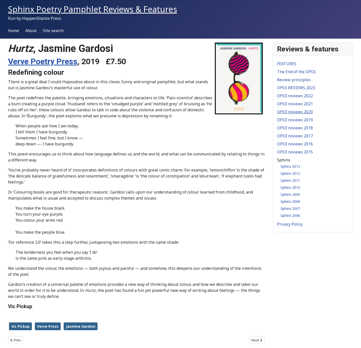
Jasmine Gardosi (80, 326)
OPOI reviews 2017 (295, 136)
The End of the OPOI (296, 71)
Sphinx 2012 (290, 173)
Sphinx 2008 (290, 201)
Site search (53, 30)
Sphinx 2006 (290, 215)
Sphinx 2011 (290, 180)
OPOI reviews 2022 (295, 96)
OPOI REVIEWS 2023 (296, 88)
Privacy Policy (290, 224)
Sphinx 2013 (290, 166)
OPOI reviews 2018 (295, 128)
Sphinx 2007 (290, 208)
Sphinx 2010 (290, 187)
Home (13, 30)
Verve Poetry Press (42, 61)
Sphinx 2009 (290, 194)
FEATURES (286, 63)
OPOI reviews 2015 (295, 152)
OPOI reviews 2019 (295, 120)
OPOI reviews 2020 (295, 112)
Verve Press (47, 326)
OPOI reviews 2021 (295, 104)
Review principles (294, 79)
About (31, 30)
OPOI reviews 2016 (295, 144)
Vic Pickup (20, 326)
